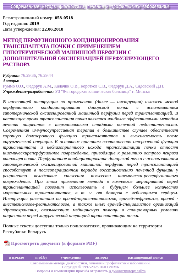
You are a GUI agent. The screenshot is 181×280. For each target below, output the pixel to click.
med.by (41, 257)
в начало (16, 257)
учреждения (71, 257)
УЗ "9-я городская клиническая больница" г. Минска (102, 91)
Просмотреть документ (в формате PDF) (54, 243)
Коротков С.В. (93, 86)
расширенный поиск (146, 257)
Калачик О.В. (66, 86)
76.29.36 (28, 75)
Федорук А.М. (39, 86)
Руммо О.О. (13, 86)
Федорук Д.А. (120, 86)
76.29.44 (45, 75)
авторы (101, 257)
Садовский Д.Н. (150, 86)
